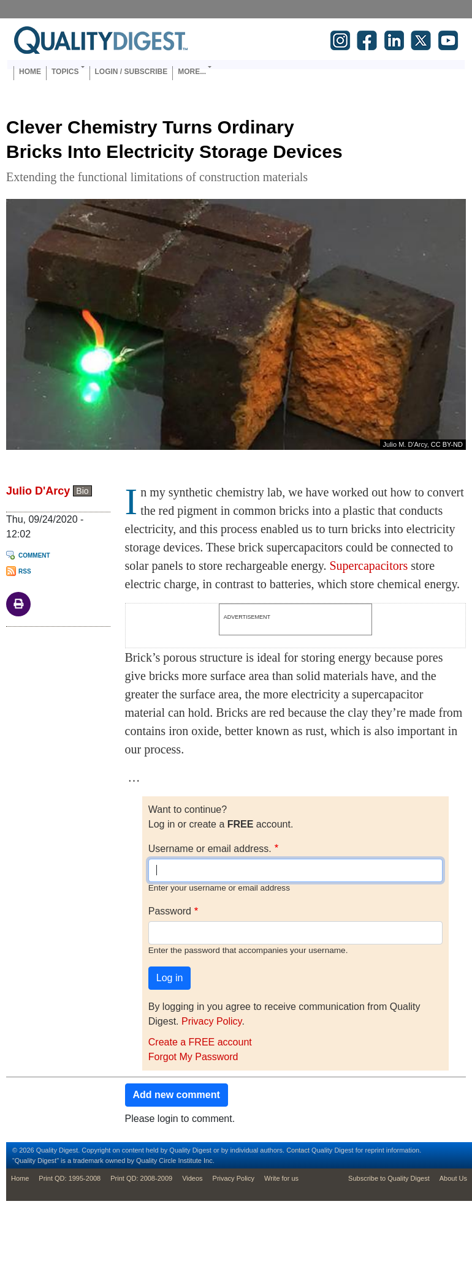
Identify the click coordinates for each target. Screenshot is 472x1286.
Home (30, 71)
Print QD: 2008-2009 (141, 1178)
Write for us (281, 1178)
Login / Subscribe (131, 71)
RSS (24, 571)
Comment (34, 555)
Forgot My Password (193, 1057)
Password (169, 911)
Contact (298, 1150)
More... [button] (192, 71)
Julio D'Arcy (38, 491)
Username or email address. (210, 848)
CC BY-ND (447, 444)
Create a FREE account (200, 1042)
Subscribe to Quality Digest (389, 1178)
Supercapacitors (368, 565)
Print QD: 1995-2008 (70, 1178)
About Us (453, 1178)
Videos (192, 1178)
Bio (82, 491)
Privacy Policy (211, 1021)
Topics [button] (64, 71)
